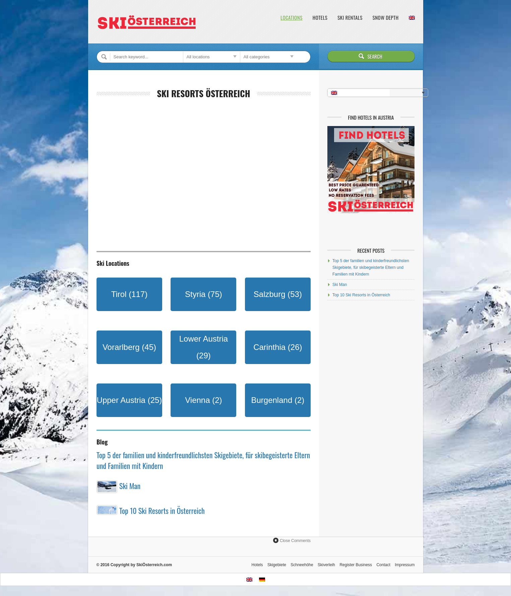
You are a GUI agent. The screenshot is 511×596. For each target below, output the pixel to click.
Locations (291, 17)
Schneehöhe (302, 564)
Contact (383, 564)
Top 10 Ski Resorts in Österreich (162, 510)
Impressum (404, 564)
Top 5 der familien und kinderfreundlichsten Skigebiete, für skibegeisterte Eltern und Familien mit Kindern (370, 267)
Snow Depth (386, 17)
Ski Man (129, 485)
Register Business (355, 564)
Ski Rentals (349, 17)
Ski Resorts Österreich (203, 93)
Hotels (320, 17)
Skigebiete (276, 564)
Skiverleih (326, 564)
